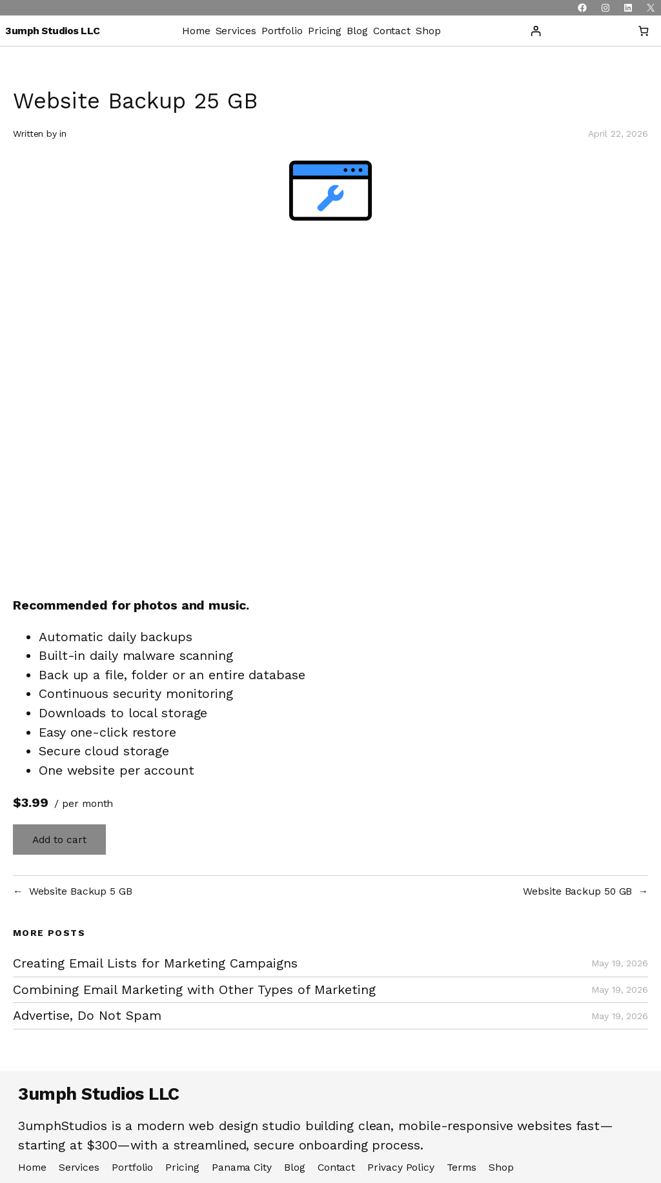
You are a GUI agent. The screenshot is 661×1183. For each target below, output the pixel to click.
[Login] (535, 30)
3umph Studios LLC (52, 31)
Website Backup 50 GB (577, 891)
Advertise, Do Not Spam (87, 1015)
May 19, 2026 (619, 963)
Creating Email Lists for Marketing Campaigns (155, 963)
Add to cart (59, 839)
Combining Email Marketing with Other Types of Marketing (194, 989)
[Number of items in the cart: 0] (643, 30)
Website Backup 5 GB (80, 891)
